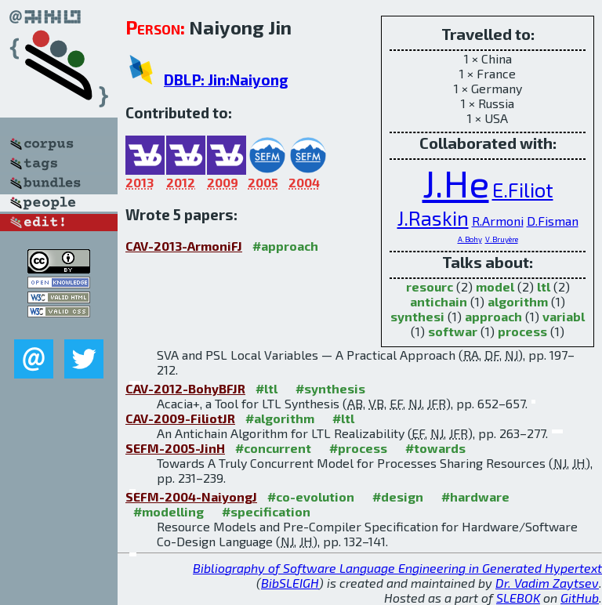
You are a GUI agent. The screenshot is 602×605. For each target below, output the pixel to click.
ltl (543, 286)
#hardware (475, 496)
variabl (563, 316)
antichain (438, 301)
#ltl (266, 388)
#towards (435, 447)
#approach (285, 245)
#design (397, 496)
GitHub (579, 597)
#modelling (168, 511)
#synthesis (330, 388)
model (495, 286)
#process (358, 447)
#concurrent (273, 447)
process (522, 331)
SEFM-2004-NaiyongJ (191, 496)
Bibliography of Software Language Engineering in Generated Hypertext (397, 567)
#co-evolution (310, 496)
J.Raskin (433, 217)
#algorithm (279, 418)
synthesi (417, 316)
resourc (429, 286)
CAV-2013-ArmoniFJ (183, 245)
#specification (266, 511)
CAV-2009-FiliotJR (180, 418)
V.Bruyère (501, 239)
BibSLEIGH (290, 582)
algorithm (518, 301)
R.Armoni (498, 220)
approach (493, 316)
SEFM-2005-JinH (175, 447)
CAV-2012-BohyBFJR (185, 388)
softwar (452, 331)
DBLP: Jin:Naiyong (226, 80)
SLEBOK (518, 597)
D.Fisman (552, 220)
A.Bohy (470, 239)
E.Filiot (522, 189)
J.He (455, 182)
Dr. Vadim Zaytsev (547, 582)
